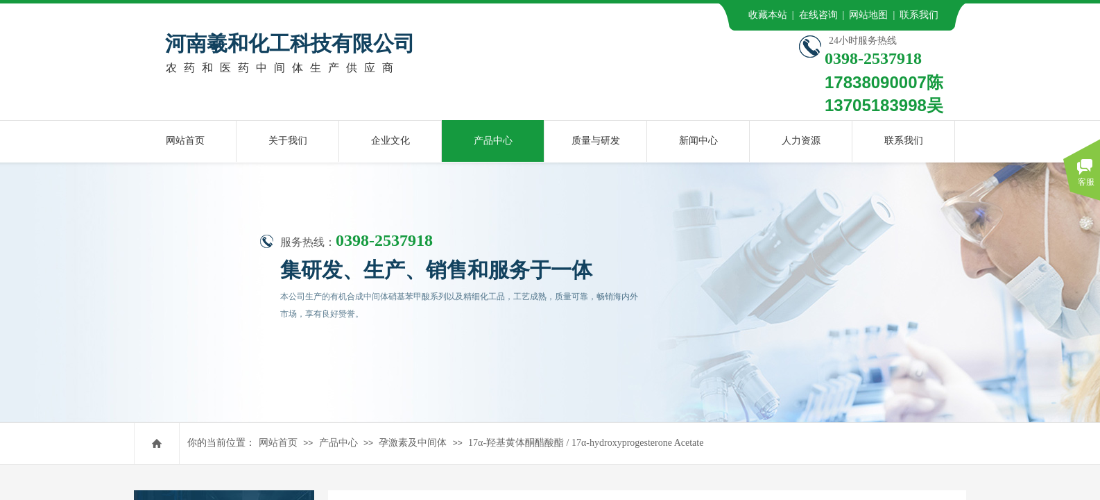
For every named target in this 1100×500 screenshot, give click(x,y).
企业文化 (390, 140)
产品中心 (338, 443)
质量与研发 (596, 140)
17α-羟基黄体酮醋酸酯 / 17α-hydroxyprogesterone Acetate (585, 443)
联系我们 (903, 140)
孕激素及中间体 (413, 443)
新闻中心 (698, 140)
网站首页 (278, 443)
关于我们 (287, 140)
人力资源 (801, 140)
